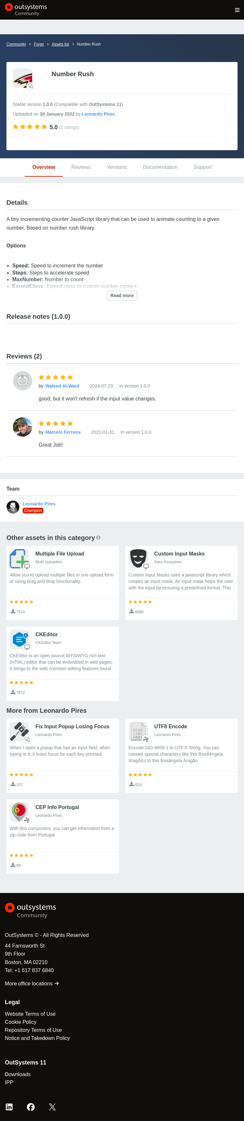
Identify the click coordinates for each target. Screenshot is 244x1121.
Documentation (160, 167)
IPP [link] (9, 1082)
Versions (117, 167)
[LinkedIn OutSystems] (9, 1107)
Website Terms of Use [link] (30, 1014)
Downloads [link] (18, 1074)
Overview (43, 167)
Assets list (60, 44)
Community (16, 44)
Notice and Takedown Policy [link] (37, 1038)
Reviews (81, 167)
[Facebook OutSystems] (30, 1107)
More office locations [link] (32, 983)
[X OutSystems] (52, 1107)
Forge (39, 44)
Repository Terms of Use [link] (33, 1030)
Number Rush (89, 44)
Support (203, 167)
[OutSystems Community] (26, 9)
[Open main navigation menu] (237, 9)
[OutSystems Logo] (40, 911)
